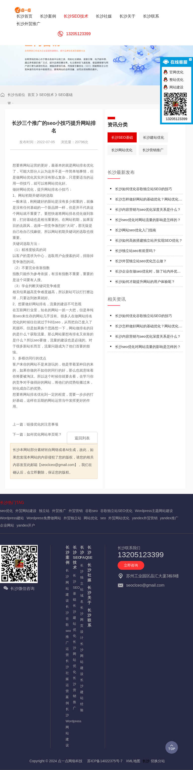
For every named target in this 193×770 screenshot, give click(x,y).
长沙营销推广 (153, 150)
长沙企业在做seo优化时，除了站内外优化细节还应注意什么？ (148, 272)
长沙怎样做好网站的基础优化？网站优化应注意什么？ (148, 200)
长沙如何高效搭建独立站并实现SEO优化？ (148, 240)
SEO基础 (65, 95)
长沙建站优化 (153, 137)
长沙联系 (88, 617)
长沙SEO (88, 552)
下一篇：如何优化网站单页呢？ (37, 434)
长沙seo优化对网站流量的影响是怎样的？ (148, 220)
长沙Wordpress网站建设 (67, 727)
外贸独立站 (72, 518)
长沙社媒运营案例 (67, 682)
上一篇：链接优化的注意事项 (35, 424)
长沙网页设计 (81, 623)
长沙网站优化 (121, 150)
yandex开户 (26, 525)
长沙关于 (88, 595)
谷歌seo (91, 511)
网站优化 (91, 518)
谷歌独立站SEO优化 (116, 511)
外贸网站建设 (25, 511)
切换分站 (158, 761)
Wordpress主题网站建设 (154, 511)
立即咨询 (131, 565)
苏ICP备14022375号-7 (104, 761)
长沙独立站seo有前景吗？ (135, 251)
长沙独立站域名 (81, 583)
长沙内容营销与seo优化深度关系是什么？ (148, 210)
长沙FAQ (81, 552)
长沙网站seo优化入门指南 (135, 230)
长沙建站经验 (81, 695)
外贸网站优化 (118, 518)
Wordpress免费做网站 (43, 518)
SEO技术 (46, 95)
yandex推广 (169, 518)
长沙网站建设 (67, 585)
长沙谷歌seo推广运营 (67, 631)
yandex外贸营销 (144, 518)
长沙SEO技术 (74, 557)
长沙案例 (67, 554)
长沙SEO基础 (122, 137)
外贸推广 (59, 511)
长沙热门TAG (12, 502)
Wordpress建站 (12, 518)
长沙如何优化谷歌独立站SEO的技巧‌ (143, 189)
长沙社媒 (88, 572)
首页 (31, 95)
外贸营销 (76, 511)
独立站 (44, 511)
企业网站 (7, 525)
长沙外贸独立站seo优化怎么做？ (141, 261)
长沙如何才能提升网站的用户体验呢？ (145, 282)
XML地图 (133, 761)
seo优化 (6, 511)
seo (103, 518)
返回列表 (82, 438)
